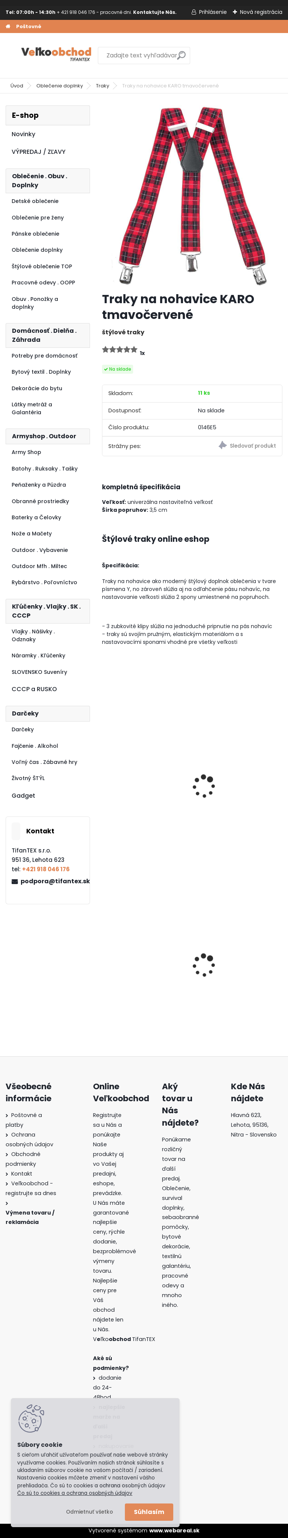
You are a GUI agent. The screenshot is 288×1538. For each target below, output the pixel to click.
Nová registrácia (261, 12)
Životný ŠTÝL (28, 778)
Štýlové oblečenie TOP (42, 266)
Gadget (23, 795)
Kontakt (21, 1173)
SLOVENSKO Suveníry (39, 672)
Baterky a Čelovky (36, 517)
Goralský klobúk (130, 969)
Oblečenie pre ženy (38, 217)
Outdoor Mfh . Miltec (39, 566)
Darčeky (23, 729)
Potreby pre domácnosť (44, 355)
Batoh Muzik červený (230, 969)
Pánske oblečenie (35, 234)
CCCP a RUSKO (34, 689)
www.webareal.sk (174, 1530)
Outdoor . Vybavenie (40, 550)
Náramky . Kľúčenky (38, 655)
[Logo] (57, 55)
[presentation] (105, 776)
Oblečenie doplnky (59, 85)
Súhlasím (149, 1512)
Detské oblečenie (35, 201)
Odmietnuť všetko (89, 1511)
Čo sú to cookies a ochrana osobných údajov (74, 1493)
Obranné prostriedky (40, 501)
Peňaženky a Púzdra (39, 485)
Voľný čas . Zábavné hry (44, 762)
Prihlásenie (213, 12)
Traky (102, 85)
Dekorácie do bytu (37, 388)
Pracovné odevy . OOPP (43, 282)
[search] (181, 58)
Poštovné (28, 26)
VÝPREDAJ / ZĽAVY (39, 151)
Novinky (23, 134)
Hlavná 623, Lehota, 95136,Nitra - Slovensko (254, 1124)
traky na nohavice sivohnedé (227, 791)
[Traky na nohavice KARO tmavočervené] (192, 195)
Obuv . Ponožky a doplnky (35, 303)
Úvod (16, 85)
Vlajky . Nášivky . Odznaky (33, 635)
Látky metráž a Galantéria (32, 408)
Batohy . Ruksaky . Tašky (45, 468)
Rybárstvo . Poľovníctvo (44, 582)
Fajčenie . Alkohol (35, 746)
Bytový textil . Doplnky (41, 372)
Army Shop (26, 452)
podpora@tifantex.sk (52, 881)
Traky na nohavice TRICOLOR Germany (135, 791)
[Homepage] (8, 26)
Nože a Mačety (32, 533)
